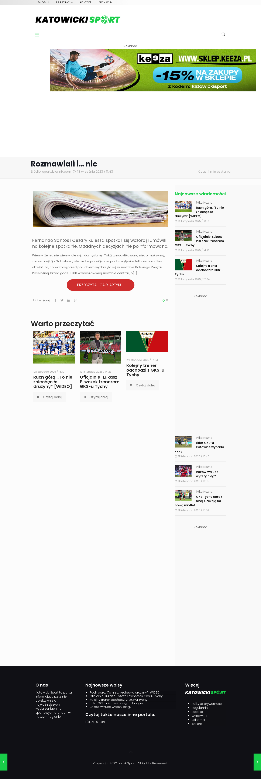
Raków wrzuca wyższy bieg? (207, 474)
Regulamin (200, 708)
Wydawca (199, 716)
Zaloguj (43, 2)
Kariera (197, 724)
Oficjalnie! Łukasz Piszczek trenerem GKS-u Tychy (100, 381)
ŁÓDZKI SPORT (95, 722)
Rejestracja (64, 2)
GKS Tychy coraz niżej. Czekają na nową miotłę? (198, 501)
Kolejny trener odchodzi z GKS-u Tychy (145, 370)
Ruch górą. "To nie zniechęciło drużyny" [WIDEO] (199, 212)
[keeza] (153, 90)
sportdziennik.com (56, 171)
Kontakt (85, 2)
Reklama (198, 720)
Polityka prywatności (207, 704)
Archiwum (105, 2)
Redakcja (199, 712)
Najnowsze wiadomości (200, 194)
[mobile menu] (37, 34)
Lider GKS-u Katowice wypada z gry (199, 447)
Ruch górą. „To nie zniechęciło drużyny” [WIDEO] (52, 381)
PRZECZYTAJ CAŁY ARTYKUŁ (100, 285)
